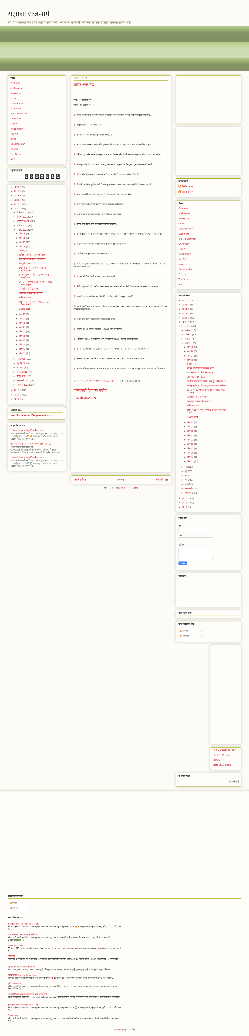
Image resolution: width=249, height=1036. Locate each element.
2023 (17, 200)
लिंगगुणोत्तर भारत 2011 (28, 263)
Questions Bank (18, 144)
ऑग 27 (22, 242)
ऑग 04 (22, 349)
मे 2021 (20, 367)
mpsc (13, 139)
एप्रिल (187, 480)
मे (185, 475)
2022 (17, 204)
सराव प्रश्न (23, 250)
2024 (17, 195)
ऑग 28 (22, 238)
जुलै (186, 467)
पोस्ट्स (184, 631)
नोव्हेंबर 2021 (22, 216)
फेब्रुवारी (188, 488)
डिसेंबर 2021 (22, 212)
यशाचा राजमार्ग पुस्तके (221, 755)
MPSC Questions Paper (224, 749)
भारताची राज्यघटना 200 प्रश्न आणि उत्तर (31, 415)
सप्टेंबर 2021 (22, 225)
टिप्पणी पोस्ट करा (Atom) (128, 488)
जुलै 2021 (21, 358)
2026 (17, 187)
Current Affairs (17, 103)
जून (186, 471)
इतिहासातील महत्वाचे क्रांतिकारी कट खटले (27, 430)
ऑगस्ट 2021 (22, 230)
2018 (17, 399)
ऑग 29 (22, 233)
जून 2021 (21, 363)
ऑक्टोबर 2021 (23, 221)
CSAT (13, 98)
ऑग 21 (22, 331)
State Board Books (222, 765)
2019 (17, 394)
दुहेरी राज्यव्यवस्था (14, 983)
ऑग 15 (22, 340)
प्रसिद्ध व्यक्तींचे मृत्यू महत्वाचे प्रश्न (32, 254)
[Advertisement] (103, 48)
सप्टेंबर (188, 339)
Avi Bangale (187, 186)
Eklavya (217, 760)
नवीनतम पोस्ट (80, 479)
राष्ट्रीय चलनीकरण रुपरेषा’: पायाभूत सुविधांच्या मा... (207, 381)
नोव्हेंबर (188, 330)
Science (14, 149)
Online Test (24, 309)
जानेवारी (188, 493)
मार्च (186, 484)
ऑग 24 (22, 318)
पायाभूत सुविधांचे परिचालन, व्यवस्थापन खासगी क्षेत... (207, 385)
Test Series (15, 154)
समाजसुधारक (15, 93)
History (13, 123)
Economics (15, 108)
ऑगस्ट (188, 343)
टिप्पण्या (184, 636)
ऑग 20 (22, 336)
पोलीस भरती (15, 83)
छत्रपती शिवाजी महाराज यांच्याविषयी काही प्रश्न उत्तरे (31, 444)
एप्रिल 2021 (22, 372)
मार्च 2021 (21, 376)
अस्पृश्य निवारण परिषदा (16, 945)
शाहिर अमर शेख (25, 297)
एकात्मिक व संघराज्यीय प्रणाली (31, 293)
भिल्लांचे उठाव (13, 1015)
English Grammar (19, 113)
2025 (17, 191)
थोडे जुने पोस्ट (162, 479)
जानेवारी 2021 (23, 385)
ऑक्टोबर (188, 334)
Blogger (120, 1030)
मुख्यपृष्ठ (120, 479)
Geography (15, 118)
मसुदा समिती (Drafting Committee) (22, 975)
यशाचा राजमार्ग (29, 14)
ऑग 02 (22, 353)
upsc (12, 159)
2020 (17, 390)
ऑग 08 (22, 344)
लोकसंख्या (11, 956)
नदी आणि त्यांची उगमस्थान (29, 289)
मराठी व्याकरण (16, 88)
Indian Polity (16, 129)
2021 (17, 208)
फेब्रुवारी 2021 (23, 380)
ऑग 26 (22, 246)
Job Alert (14, 133)
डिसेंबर (188, 326)
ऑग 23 (22, 323)
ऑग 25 (22, 314)
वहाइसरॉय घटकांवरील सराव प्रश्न (32, 259)
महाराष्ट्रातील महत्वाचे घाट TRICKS (21, 967)
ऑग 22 (22, 327)
